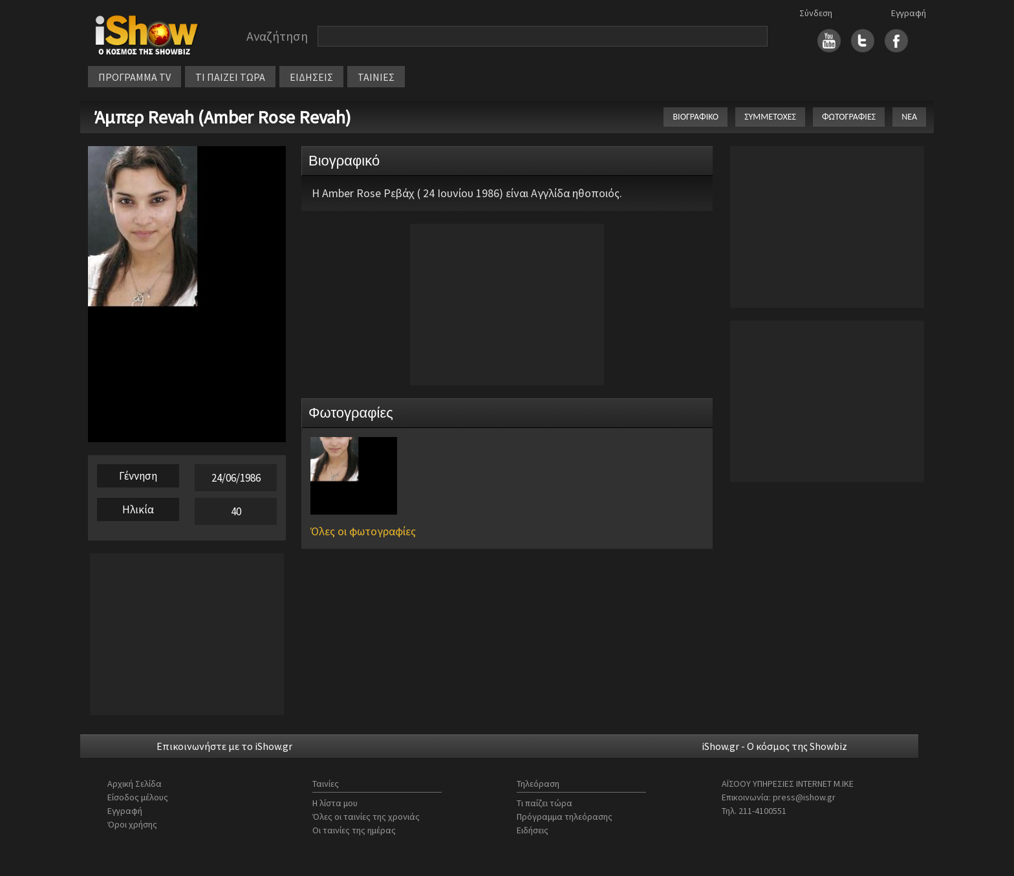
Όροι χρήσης (132, 824)
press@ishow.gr (804, 797)
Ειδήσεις (532, 830)
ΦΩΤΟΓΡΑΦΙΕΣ (849, 116)
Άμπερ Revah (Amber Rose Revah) (222, 117)
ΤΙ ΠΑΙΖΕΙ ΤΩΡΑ (230, 76)
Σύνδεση (815, 13)
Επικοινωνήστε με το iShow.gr (224, 746)
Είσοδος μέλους (137, 797)
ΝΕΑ (909, 116)
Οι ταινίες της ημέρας (354, 830)
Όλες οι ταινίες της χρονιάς (366, 816)
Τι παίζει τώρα (544, 803)
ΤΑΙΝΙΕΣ (376, 76)
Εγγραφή (908, 13)
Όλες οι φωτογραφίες (363, 531)
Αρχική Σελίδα (134, 783)
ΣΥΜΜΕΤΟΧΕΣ (770, 116)
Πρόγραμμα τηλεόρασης (564, 816)
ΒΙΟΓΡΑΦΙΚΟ (695, 116)
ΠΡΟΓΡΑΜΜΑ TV (134, 76)
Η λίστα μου (335, 803)
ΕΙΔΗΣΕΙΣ (311, 76)
